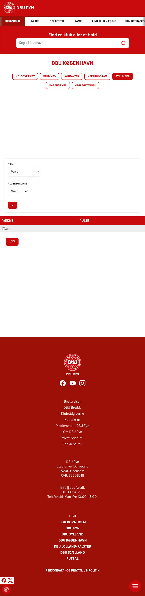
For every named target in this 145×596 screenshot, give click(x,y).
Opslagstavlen (85, 85)
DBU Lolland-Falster (72, 546)
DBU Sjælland (72, 552)
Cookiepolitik (72, 444)
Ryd (13, 205)
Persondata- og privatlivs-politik (73, 570)
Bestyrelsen (72, 401)
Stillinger (122, 76)
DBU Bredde (72, 407)
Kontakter (71, 76)
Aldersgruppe (17, 184)
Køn (10, 164)
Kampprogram (97, 76)
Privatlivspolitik (72, 438)
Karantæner (58, 85)
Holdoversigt (25, 76)
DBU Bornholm (72, 522)
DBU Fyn (73, 528)
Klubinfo (49, 76)
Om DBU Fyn (72, 432)
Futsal (72, 559)
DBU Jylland (72, 534)
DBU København (72, 540)
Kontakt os (72, 420)
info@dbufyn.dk (72, 488)
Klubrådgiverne (72, 413)
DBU (72, 516)
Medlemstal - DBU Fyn (72, 426)
